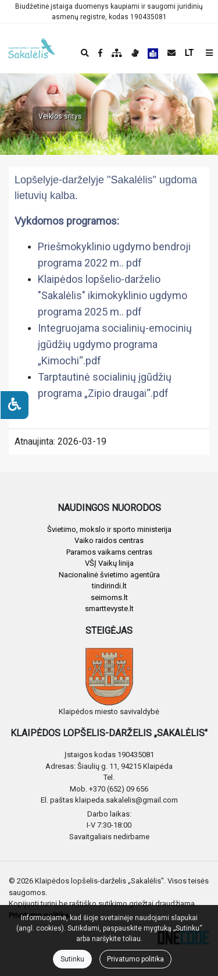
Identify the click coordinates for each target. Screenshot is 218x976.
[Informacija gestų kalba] (135, 53)
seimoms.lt (109, 597)
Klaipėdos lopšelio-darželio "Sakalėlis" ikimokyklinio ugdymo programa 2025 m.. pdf (112, 295)
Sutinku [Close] (72, 959)
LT (189, 53)
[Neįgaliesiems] (14, 405)
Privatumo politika (135, 959)
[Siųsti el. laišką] (171, 53)
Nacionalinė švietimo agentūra (109, 574)
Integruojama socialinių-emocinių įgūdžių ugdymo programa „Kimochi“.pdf (115, 344)
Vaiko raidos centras (109, 540)
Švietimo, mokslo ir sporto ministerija (109, 529)
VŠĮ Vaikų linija (109, 563)
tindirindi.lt (109, 585)
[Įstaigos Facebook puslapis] (100, 53)
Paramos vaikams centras (109, 552)
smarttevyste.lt (109, 608)
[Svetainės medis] (117, 53)
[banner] (18, 48)
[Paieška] (85, 53)
